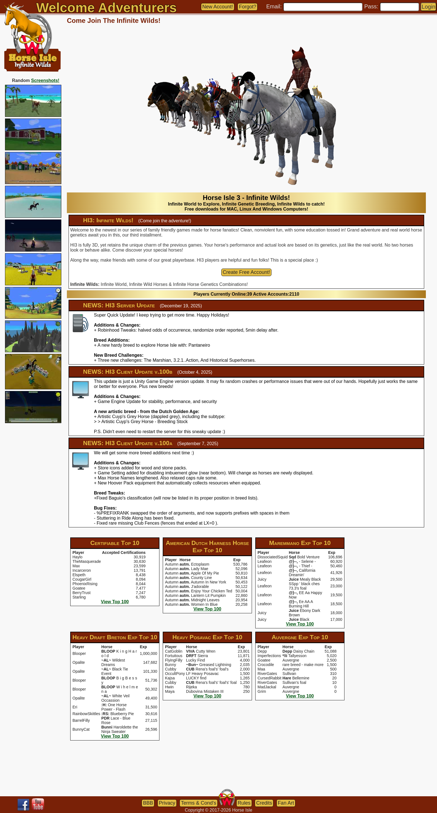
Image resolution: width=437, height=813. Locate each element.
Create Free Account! (246, 272)
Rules (244, 803)
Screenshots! (45, 80)
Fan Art (286, 803)
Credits (264, 803)
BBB (148, 803)
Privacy (167, 803)
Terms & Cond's (198, 803)
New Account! (217, 6)
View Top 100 (115, 601)
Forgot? (247, 6)
